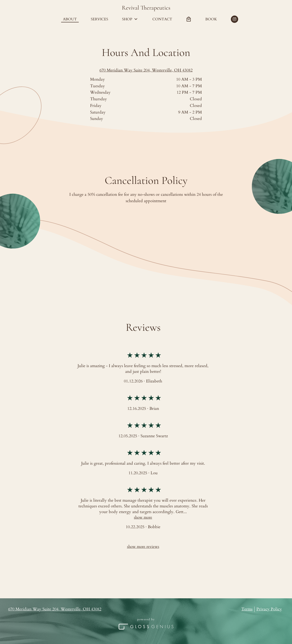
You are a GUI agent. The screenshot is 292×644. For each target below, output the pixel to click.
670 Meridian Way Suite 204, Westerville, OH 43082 (146, 70)
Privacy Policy (269, 609)
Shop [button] (130, 19)
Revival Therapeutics (146, 7)
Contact (162, 19)
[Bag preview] (188, 19)
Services (99, 19)
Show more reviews (143, 546)
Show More (143, 517)
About (70, 19)
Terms (247, 609)
